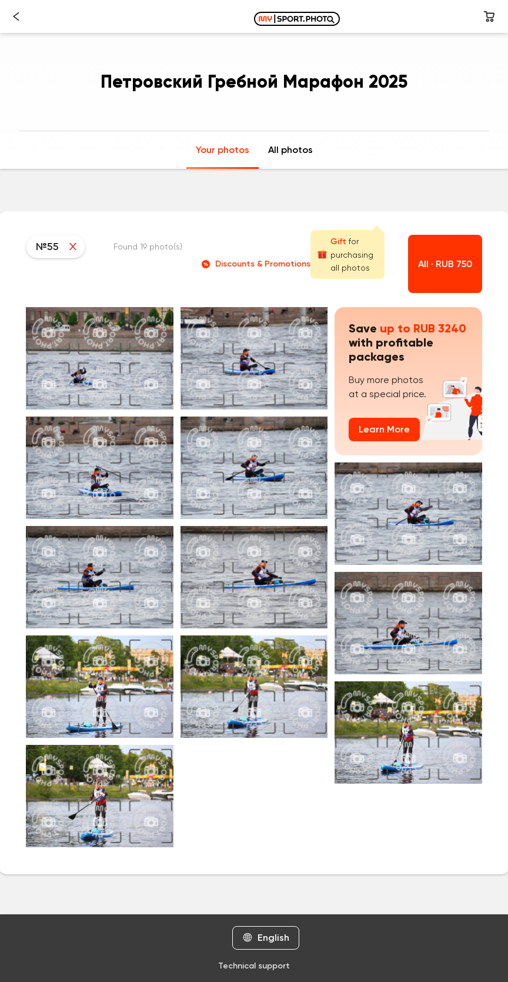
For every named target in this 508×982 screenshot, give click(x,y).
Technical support (254, 966)
